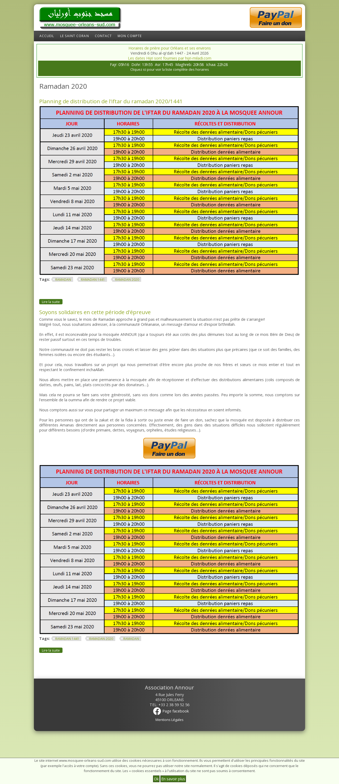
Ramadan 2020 (127, 279)
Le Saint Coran (74, 36)
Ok (156, 778)
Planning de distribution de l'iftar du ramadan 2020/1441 (111, 101)
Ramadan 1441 (93, 279)
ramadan (63, 279)
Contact (103, 36)
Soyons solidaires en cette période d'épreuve (95, 312)
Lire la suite (52, 301)
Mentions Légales (169, 719)
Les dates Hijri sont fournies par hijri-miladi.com (169, 58)
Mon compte (130, 36)
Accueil (46, 36)
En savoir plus (173, 778)
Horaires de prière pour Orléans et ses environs (169, 48)
